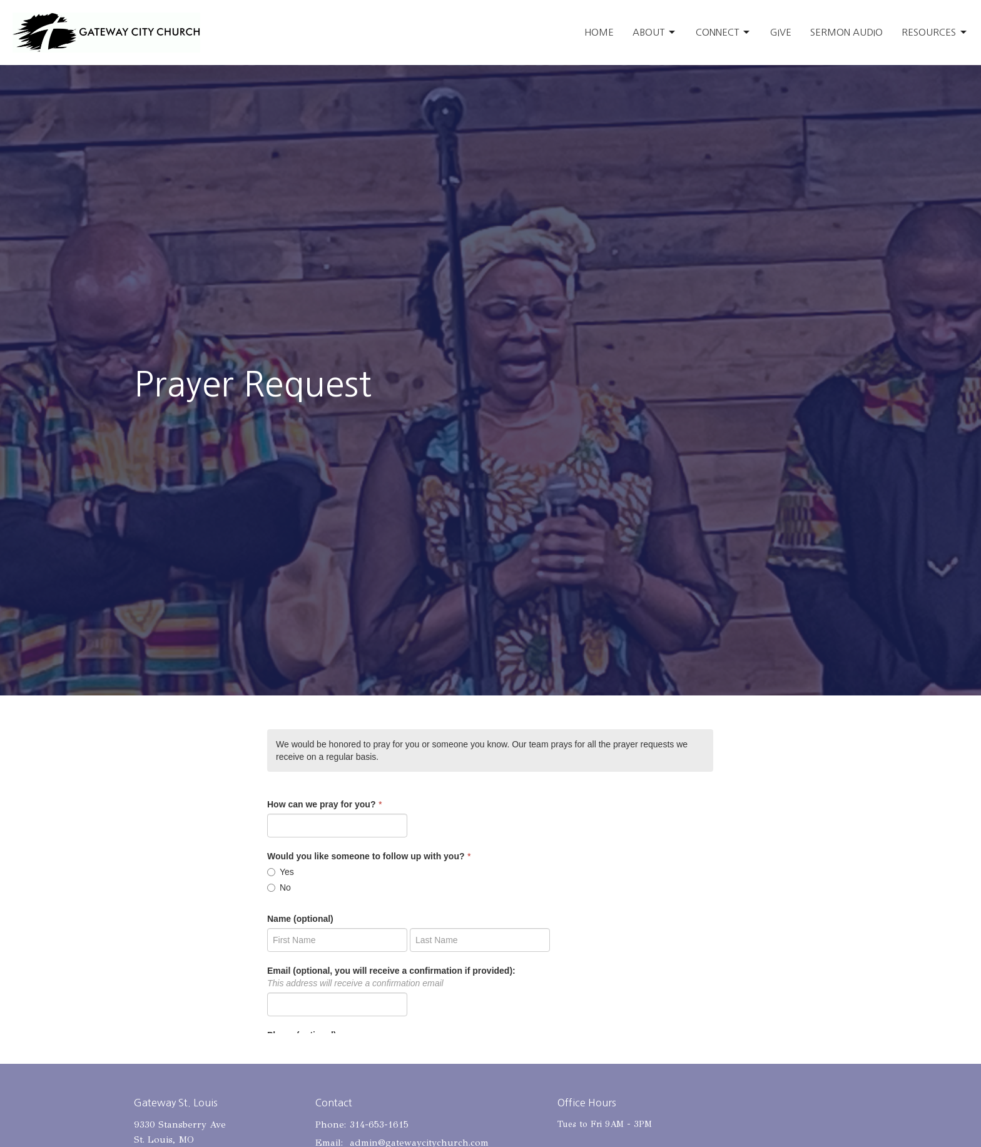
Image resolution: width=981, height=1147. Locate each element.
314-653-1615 (379, 1124)
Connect (723, 32)
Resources (935, 32)
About (655, 32)
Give (780, 32)
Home (599, 32)
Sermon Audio (846, 32)
